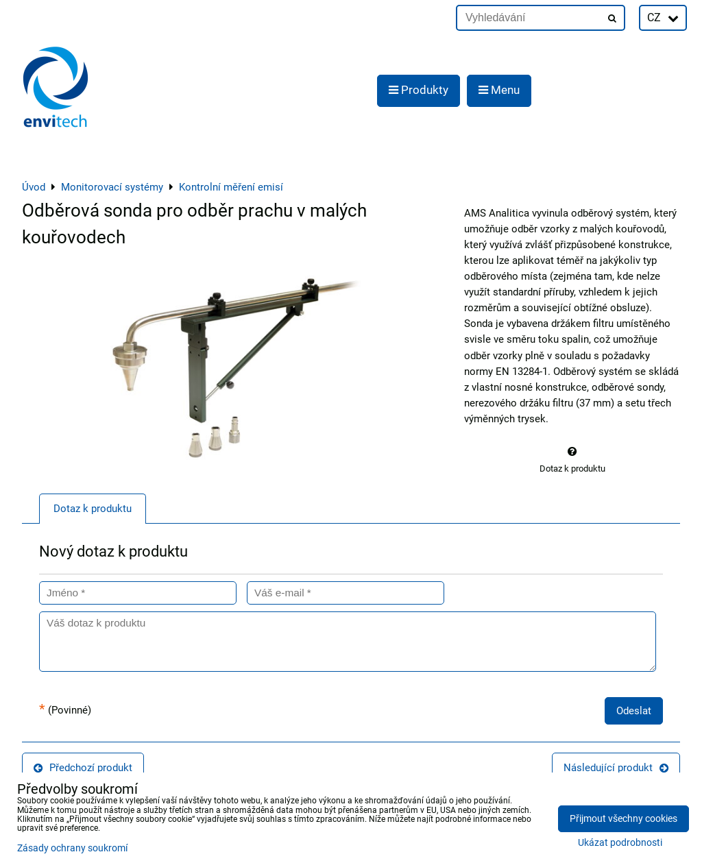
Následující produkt (616, 768)
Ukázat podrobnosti (620, 843)
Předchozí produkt (83, 768)
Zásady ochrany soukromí (72, 848)
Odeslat (633, 711)
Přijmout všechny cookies (623, 819)
